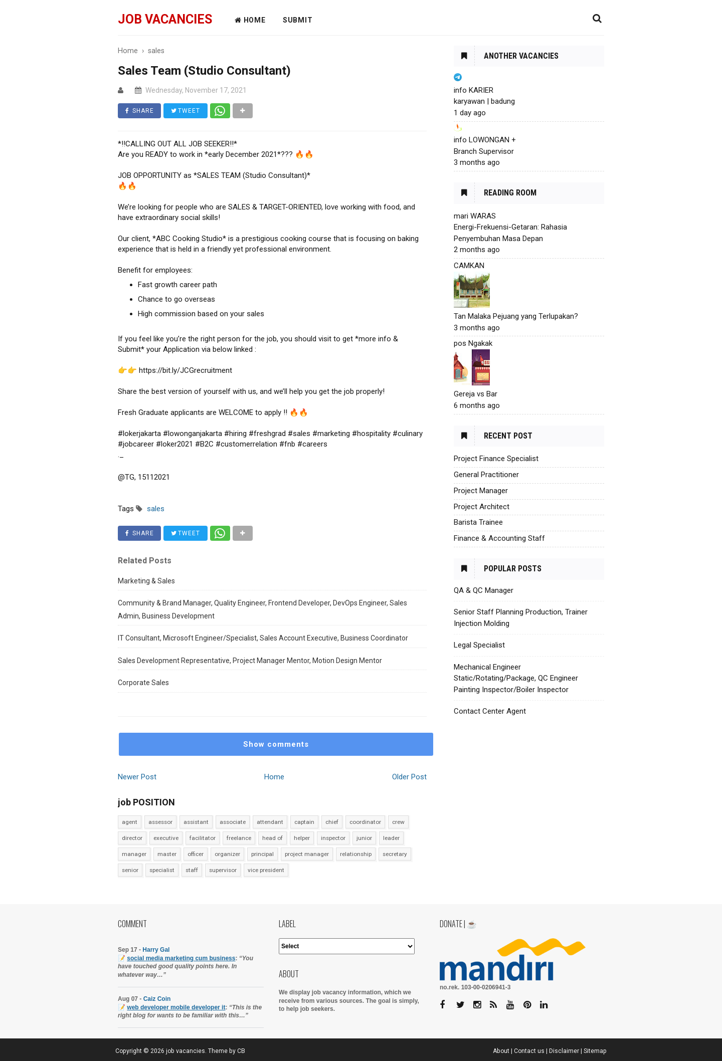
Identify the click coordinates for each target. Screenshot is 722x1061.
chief (331, 821)
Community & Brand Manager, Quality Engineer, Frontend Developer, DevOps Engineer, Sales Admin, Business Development (262, 609)
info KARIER (473, 90)
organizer (227, 854)
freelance (239, 837)
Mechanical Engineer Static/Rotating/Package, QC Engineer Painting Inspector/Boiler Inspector (516, 678)
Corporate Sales (143, 683)
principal (262, 854)
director (132, 837)
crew (398, 821)
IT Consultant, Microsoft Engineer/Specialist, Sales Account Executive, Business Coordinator (263, 638)
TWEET (186, 110)
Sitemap (595, 1050)
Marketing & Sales (146, 581)
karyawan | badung (484, 101)
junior (364, 837)
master (166, 854)
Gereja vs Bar (475, 393)
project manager (307, 854)
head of (272, 837)
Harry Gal (155, 949)
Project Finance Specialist (496, 458)
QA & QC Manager (483, 590)
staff (192, 870)
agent (129, 821)
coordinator (365, 821)
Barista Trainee (478, 522)
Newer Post (137, 776)
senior (130, 870)
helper (302, 837)
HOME (250, 20)
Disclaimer (564, 1050)
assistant (196, 821)
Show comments (276, 744)
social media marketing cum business (181, 958)
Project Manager (481, 490)
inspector (333, 837)
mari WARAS (475, 216)
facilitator (203, 837)
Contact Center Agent (490, 711)
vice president (266, 870)
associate (233, 821)
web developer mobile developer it (176, 1007)
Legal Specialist (479, 645)
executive (165, 837)
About (501, 1050)
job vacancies (165, 19)
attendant (270, 821)
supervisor (223, 870)
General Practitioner (486, 474)
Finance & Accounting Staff (499, 538)
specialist (161, 870)
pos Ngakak (473, 343)
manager (134, 854)
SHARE (139, 110)
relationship (356, 854)
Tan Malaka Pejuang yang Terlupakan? (516, 316)
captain (304, 821)
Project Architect (481, 506)
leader (391, 837)
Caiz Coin (157, 998)
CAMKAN (469, 265)
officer (196, 854)
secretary (395, 854)
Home (274, 776)
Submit (298, 20)
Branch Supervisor (484, 151)
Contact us (529, 1050)
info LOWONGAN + (485, 139)
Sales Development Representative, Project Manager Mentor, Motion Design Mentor (250, 661)
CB (241, 1050)
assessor (160, 821)
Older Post (409, 776)
